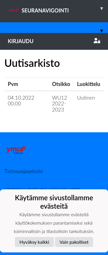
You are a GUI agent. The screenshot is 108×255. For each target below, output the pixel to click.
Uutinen (86, 97)
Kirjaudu (54, 41)
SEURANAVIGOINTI (58, 8)
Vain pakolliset (74, 242)
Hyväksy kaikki (34, 242)
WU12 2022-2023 (59, 103)
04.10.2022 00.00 (21, 100)
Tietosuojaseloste (23, 171)
